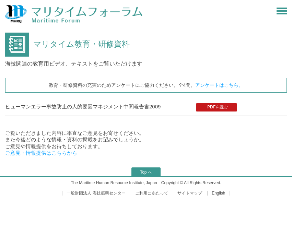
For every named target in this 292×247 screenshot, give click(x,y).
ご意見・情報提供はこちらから (41, 153)
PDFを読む (217, 107)
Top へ (146, 172)
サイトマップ (189, 193)
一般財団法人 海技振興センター (96, 193)
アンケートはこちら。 (219, 85)
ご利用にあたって (151, 193)
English (218, 193)
